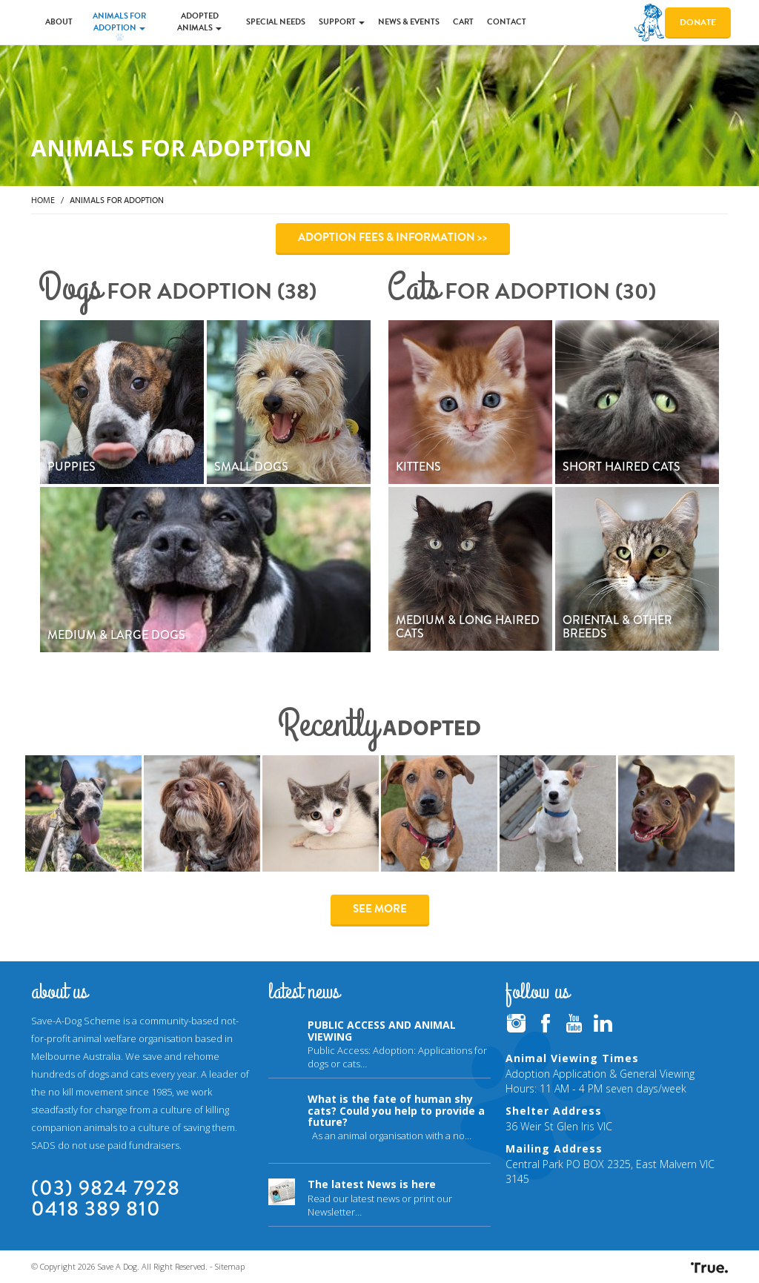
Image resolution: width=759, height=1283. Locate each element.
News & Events (409, 22)
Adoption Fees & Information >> (393, 237)
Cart (463, 22)
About (59, 22)
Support (342, 22)
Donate (698, 22)
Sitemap (230, 1266)
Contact (506, 22)
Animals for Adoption (119, 22)
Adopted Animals (199, 22)
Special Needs (275, 22)
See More (380, 909)
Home (43, 199)
